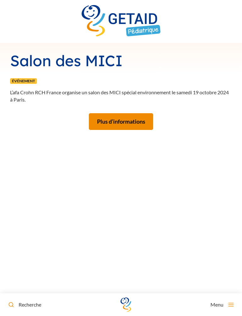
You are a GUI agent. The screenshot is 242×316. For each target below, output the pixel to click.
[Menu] (222, 305)
